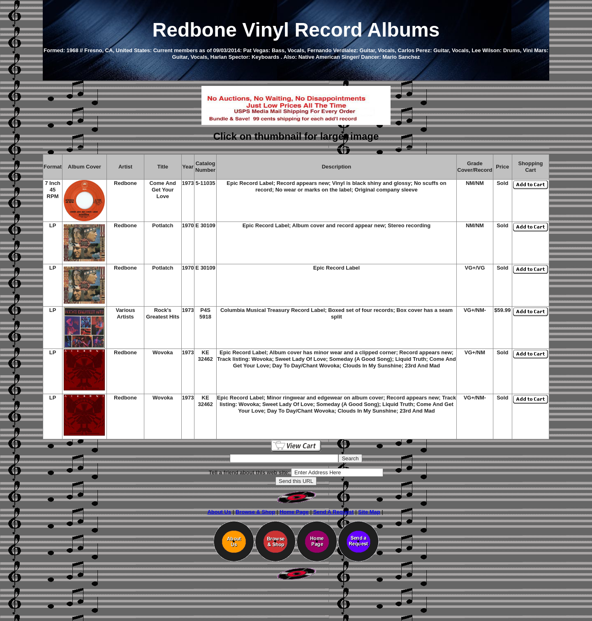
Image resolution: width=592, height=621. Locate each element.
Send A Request (333, 512)
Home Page (294, 512)
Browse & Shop (255, 512)
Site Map (369, 512)
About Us (219, 512)
